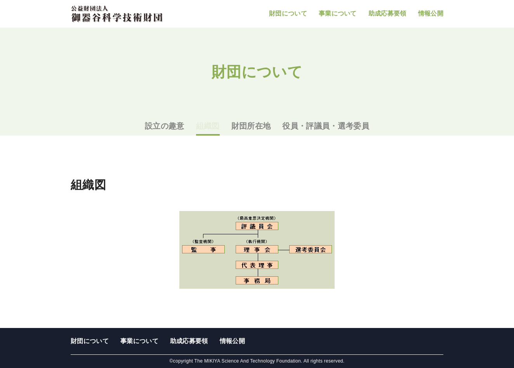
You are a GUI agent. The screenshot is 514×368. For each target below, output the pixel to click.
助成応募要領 (387, 13)
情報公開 (430, 13)
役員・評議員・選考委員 (325, 126)
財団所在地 (251, 126)
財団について (288, 13)
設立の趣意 (164, 126)
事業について (338, 13)
